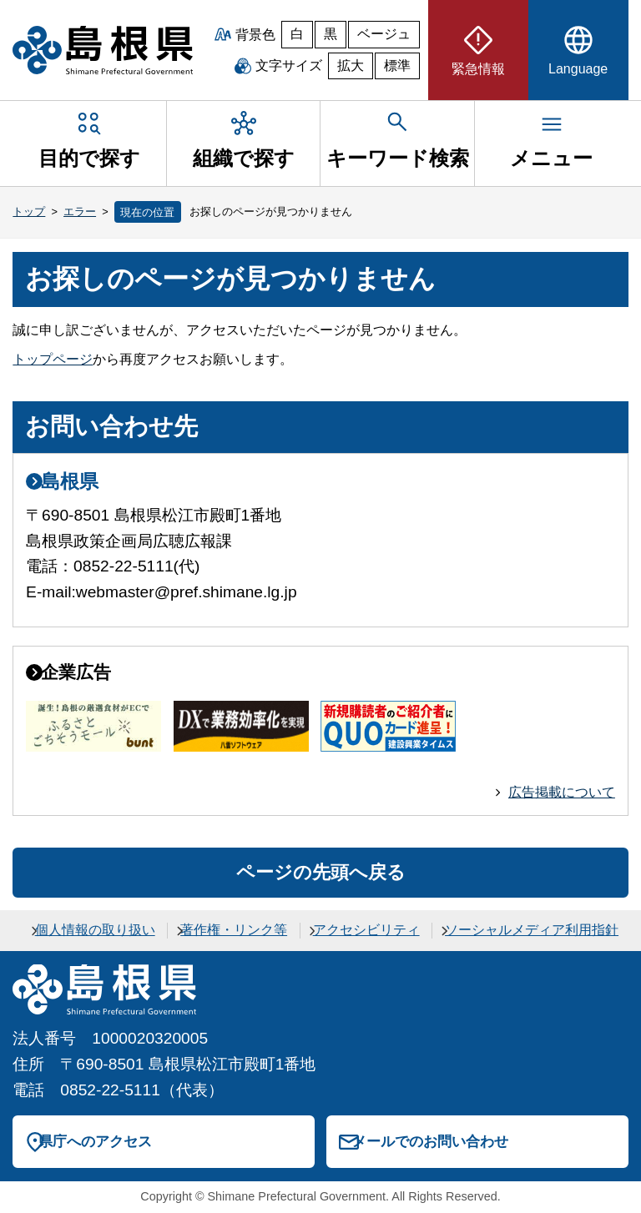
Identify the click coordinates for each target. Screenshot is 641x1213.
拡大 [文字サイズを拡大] (350, 65)
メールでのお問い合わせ (430, 1141)
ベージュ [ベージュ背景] (384, 34)
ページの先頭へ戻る (321, 872)
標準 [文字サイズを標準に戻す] (397, 65)
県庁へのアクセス (95, 1141)
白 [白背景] (297, 34)
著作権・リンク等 (233, 930)
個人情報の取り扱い (95, 930)
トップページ (53, 359)
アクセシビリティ (366, 930)
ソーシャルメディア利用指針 (531, 930)
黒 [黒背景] (330, 34)
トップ (29, 211)
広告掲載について (561, 792)
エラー (79, 211)
